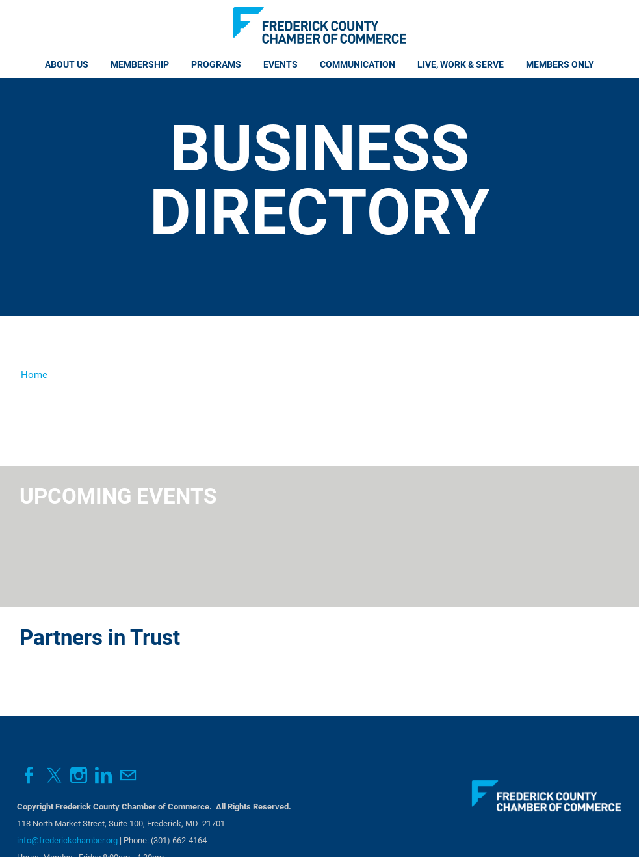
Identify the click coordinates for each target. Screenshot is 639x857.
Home (34, 375)
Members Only (560, 64)
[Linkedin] (103, 775)
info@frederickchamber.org (67, 840)
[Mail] (128, 775)
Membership (140, 64)
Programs (216, 64)
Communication (357, 64)
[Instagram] (78, 775)
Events (280, 64)
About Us (66, 64)
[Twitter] (54, 775)
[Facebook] (29, 775)
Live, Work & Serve (460, 64)
